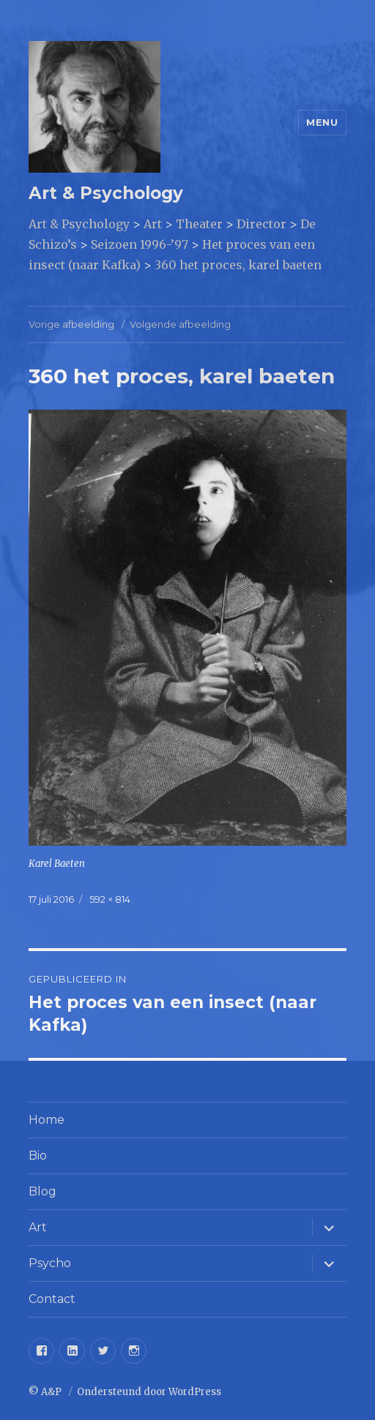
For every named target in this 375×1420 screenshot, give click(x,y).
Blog (42, 1191)
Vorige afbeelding (71, 324)
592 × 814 (109, 899)
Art (38, 1227)
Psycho (50, 1263)
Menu (322, 122)
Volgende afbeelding (180, 324)
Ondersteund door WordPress (149, 1392)
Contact (52, 1299)
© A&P (46, 1392)
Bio (38, 1155)
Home (46, 1120)
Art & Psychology (106, 193)
